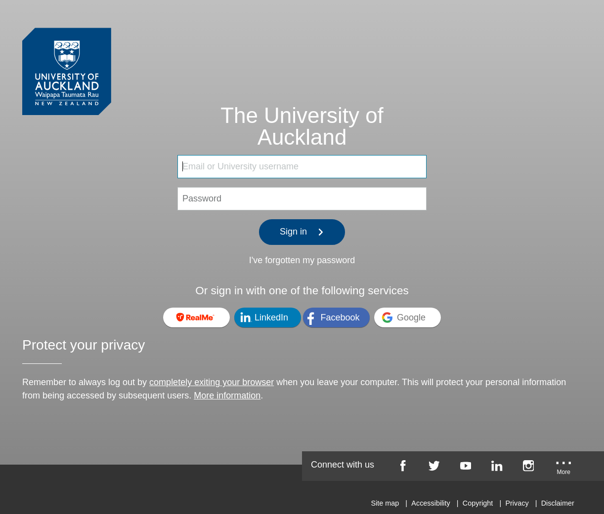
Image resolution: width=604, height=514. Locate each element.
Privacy (516, 503)
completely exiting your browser (211, 382)
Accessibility (430, 503)
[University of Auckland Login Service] (66, 53)
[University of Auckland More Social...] (564, 469)
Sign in (302, 232)
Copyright (478, 503)
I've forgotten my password (302, 260)
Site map (385, 503)
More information (227, 395)
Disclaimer (557, 503)
